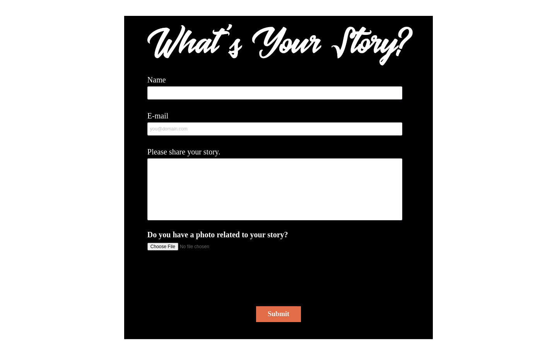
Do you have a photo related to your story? (217, 234)
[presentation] (279, 281)
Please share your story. (183, 151)
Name (156, 79)
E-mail (157, 115)
